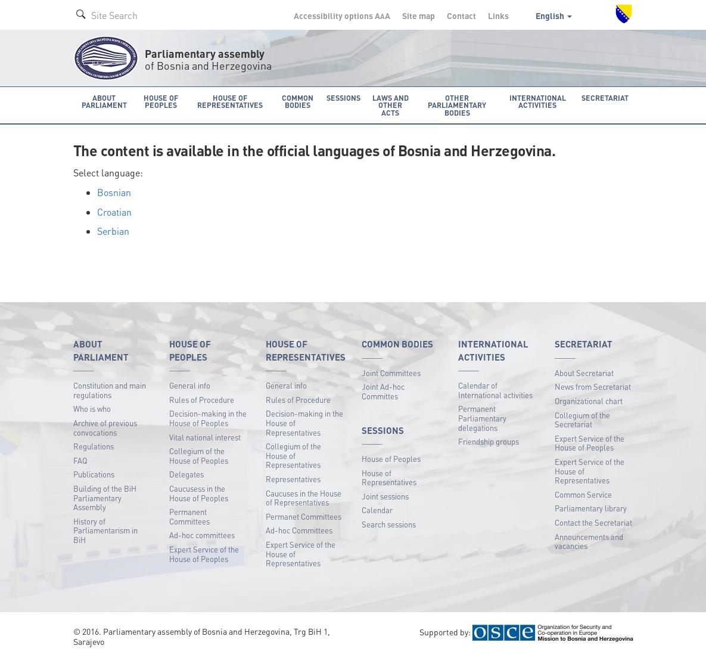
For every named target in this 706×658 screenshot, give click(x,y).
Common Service (583, 494)
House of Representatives (389, 476)
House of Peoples (391, 458)
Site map (418, 15)
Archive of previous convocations (105, 427)
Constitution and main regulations (109, 389)
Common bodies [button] (297, 101)
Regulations (93, 445)
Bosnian (114, 191)
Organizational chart (589, 400)
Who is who (92, 408)
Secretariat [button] (607, 97)
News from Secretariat (593, 386)
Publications (93, 473)
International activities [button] (542, 101)
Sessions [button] (341, 97)
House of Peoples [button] (161, 101)
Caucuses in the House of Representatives (303, 497)
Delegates (186, 473)
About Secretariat (584, 372)
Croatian (114, 210)
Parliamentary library (591, 507)
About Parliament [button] (104, 101)
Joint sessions (385, 496)
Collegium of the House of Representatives (293, 454)
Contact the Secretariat (593, 522)
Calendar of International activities (495, 389)
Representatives (293, 478)
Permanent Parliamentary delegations (482, 417)
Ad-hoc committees (202, 534)
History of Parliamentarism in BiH (105, 530)
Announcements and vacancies (589, 540)
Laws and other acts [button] (388, 101)
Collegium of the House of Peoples (198, 455)
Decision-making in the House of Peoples (208, 417)
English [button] (554, 15)
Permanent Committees (189, 516)
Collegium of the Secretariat (582, 419)
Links (498, 15)
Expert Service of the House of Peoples (204, 553)
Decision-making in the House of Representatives (304, 422)
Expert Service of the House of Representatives (300, 553)
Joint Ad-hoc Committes (383, 391)
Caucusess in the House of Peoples (198, 492)
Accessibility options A (342, 15)
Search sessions (389, 524)
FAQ (80, 460)
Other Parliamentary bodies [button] (459, 104)
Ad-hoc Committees (299, 529)
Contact (461, 15)
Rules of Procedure (201, 399)
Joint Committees (391, 372)
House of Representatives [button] (230, 101)
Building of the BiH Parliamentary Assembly (104, 497)
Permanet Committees (303, 516)
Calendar (377, 509)
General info (189, 385)
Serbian (113, 230)
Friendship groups (488, 441)
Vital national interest (205, 436)
